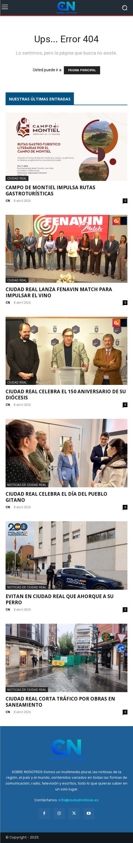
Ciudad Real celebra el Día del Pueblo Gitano (56, 497)
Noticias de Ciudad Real (26, 485)
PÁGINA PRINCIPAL (82, 70)
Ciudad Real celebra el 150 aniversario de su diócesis (66, 394)
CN (8, 200)
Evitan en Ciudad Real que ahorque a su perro (59, 599)
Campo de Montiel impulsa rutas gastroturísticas (50, 190)
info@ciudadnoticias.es (79, 800)
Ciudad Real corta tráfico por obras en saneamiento (60, 701)
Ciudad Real (17, 178)
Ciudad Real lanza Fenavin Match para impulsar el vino (59, 292)
